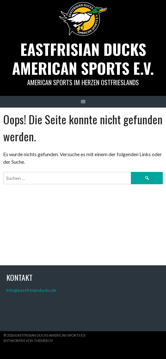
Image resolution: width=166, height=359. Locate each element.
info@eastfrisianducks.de (31, 290)
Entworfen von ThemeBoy (28, 340)
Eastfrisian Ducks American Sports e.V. (83, 58)
